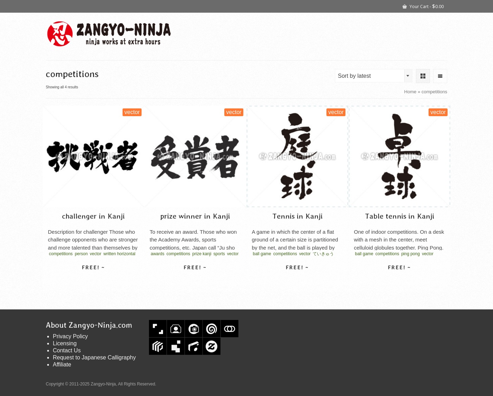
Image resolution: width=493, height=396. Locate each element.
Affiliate (62, 364)
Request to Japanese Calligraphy (94, 357)
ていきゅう (323, 253)
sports (219, 253)
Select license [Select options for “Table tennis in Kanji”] (399, 280)
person (81, 253)
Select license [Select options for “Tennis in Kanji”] (297, 280)
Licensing (65, 343)
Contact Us (67, 350)
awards (157, 253)
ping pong (410, 253)
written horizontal (120, 253)
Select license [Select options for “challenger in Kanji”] (93, 280)
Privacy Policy (70, 336)
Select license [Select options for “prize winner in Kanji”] (195, 280)
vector (95, 253)
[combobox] (373, 75)
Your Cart (423, 6)
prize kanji (201, 253)
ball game (262, 253)
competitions (61, 253)
